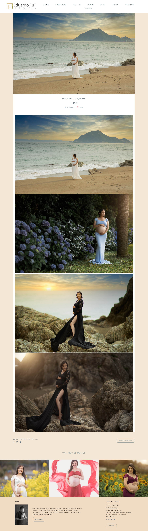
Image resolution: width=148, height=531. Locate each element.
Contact (111, 525)
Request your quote (125, 440)
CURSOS (88, 8)
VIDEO (91, 5)
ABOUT (115, 5)
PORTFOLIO (60, 5)
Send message (112, 507)
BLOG (102, 5)
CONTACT (129, 5)
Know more (39, 519)
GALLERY (77, 5)
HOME (46, 5)
